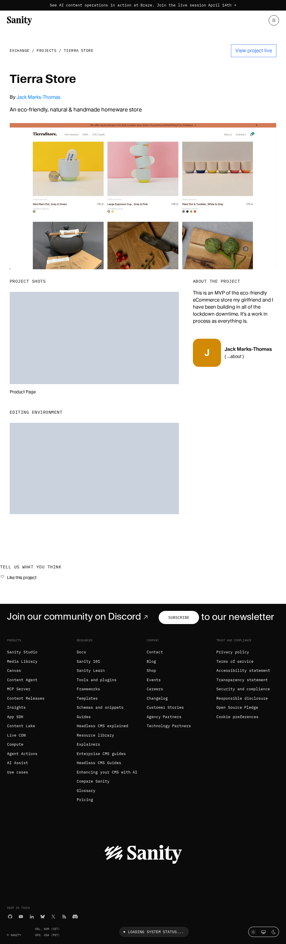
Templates (87, 698)
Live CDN (16, 735)
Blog (151, 661)
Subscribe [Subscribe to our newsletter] (178, 617)
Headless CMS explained (102, 725)
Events (154, 679)
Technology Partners (169, 725)
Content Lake (21, 725)
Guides (84, 716)
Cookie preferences (237, 716)
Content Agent (22, 679)
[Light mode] (253, 932)
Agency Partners (164, 716)
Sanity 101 (88, 661)
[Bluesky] (43, 916)
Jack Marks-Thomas (38, 97)
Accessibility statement (243, 670)
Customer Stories (165, 707)
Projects (46, 50)
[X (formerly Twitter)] (53, 916)
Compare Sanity (93, 781)
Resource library (95, 735)
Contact (155, 652)
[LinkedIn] (32, 916)
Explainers (88, 744)
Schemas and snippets (100, 707)
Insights (16, 707)
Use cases (17, 772)
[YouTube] (21, 916)
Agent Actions (22, 753)
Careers (155, 688)
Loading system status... (152, 932)
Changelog (157, 698)
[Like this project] (18, 577)
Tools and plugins (97, 679)
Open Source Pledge (237, 707)
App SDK (15, 716)
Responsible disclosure (242, 698)
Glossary (86, 790)
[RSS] (64, 916)
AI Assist (17, 762)
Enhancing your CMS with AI (107, 772)
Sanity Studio (22, 652)
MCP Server (18, 688)
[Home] (19, 20)
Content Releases (25, 698)
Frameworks (88, 688)
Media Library (22, 661)
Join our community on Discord (78, 616)
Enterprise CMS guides (101, 753)
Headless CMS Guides (99, 762)
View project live (253, 50)
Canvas (14, 670)
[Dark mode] (274, 932)
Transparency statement (242, 679)
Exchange (20, 50)
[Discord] (75, 916)
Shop (151, 670)
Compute (15, 744)
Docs (81, 652)
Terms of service (235, 661)
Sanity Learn (91, 670)
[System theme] (263, 932)
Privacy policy (232, 652)
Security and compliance (243, 688)
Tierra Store (79, 50)
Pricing (85, 799)
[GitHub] (10, 916)
